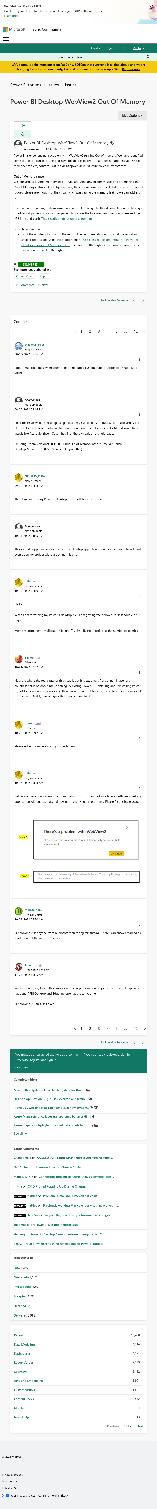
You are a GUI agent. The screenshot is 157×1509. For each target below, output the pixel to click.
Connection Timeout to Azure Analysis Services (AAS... (76, 1177)
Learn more (11, 16)
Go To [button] (137, 48)
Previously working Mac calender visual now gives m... (52, 1108)
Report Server (23, 1362)
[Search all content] (103, 57)
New (17, 1268)
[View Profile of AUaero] (29, 965)
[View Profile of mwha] (18, 1186)
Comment (22, 1067)
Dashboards (22, 1353)
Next (140, 1426)
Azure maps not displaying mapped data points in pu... (52, 1125)
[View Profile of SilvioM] (30, 657)
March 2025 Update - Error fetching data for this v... (50, 1090)
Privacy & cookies (12, 1474)
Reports (44, 276)
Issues (53, 84)
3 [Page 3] (99, 331)
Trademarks (9, 1487)
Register (95, 48)
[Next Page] (144, 331)
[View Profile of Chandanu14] (22, 1158)
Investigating (23, 1287)
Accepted (20, 1296)
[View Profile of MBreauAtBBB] (33, 910)
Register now (131, 69)
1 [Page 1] (81, 331)
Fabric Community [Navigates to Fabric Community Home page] (46, 29)
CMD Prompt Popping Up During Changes (57, 1186)
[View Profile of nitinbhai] (30, 581)
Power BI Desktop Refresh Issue (56, 1225)
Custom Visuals (25, 276)
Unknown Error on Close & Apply (58, 1167)
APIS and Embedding (28, 1381)
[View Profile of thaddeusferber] (34, 344)
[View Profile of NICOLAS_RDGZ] (35, 476)
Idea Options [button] (131, 115)
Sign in (110, 48)
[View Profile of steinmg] (19, 1234)
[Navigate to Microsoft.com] (14, 29)
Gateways (20, 1372)
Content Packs (24, 1399)
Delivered (30, 264)
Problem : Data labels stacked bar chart (70, 1196)
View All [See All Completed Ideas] (20, 1133)
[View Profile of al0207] (18, 1244)
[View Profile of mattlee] (32, 1196)
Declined (20, 1306)
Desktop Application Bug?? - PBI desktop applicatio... (51, 1099)
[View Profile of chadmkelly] (22, 1225)
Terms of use (10, 1481)
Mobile (19, 1408)
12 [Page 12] (136, 331)
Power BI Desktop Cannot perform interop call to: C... (67, 1234)
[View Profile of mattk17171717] (23, 1177)
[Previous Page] (73, 331)
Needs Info (22, 1277)
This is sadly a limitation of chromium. (66, 218)
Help (123, 48)
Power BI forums (25, 84)
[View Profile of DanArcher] (21, 1167)
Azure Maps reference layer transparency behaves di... (52, 1116)
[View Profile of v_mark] (29, 723)
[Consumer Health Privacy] (53, 1495)
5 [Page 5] (117, 331)
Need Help (21, 1417)
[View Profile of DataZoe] (33, 1215)
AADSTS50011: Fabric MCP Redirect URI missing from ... (75, 1158)
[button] (22, 134)
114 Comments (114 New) (31, 285)
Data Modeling (24, 1344)
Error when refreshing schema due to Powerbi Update (65, 1244)
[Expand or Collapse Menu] (6, 39)
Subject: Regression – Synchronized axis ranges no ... (81, 1215)
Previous (113, 1426)
